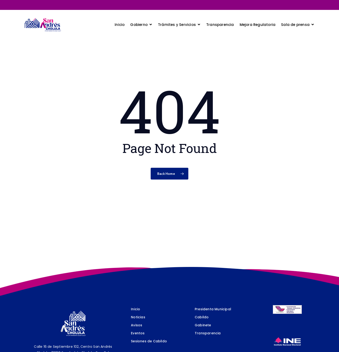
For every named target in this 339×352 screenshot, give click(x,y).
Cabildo (202, 317)
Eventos (138, 333)
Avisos (136, 325)
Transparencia (208, 333)
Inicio (135, 309)
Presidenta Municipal (213, 309)
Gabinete (203, 325)
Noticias (138, 317)
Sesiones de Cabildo (149, 341)
